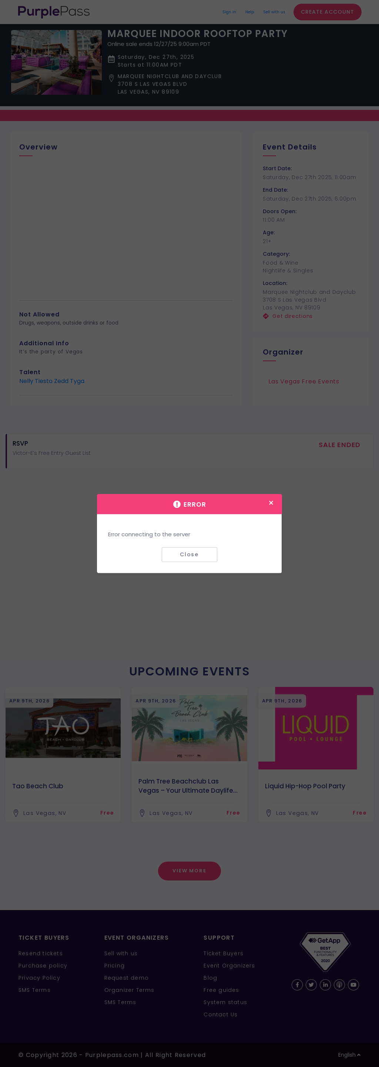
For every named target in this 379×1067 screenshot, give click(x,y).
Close (189, 554)
